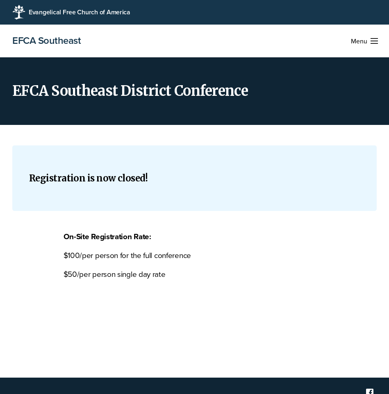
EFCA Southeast (46, 41)
